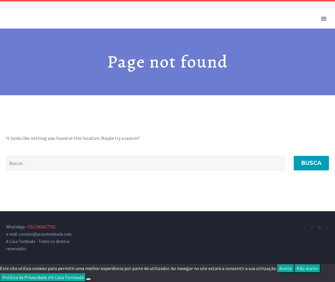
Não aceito (307, 268)
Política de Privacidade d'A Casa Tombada (43, 277)
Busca (311, 163)
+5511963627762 (40, 227)
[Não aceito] (88, 279)
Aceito (285, 268)
